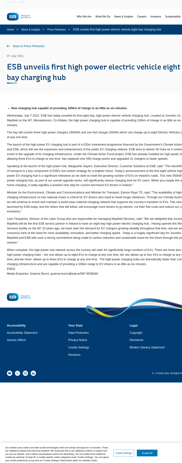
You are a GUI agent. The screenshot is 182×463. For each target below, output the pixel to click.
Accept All (147, 453)
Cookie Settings (78, 347)
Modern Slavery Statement (147, 347)
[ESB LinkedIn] (33, 373)
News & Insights (30, 29)
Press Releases (56, 29)
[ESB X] (17, 373)
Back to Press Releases (29, 46)
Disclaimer (136, 340)
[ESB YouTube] (9, 373)
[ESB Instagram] (25, 373)
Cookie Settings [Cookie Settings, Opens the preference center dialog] (123, 453)
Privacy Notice (77, 340)
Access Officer (16, 340)
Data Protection (78, 332)
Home (10, 29)
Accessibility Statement (22, 332)
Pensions (74, 354)
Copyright (136, 332)
